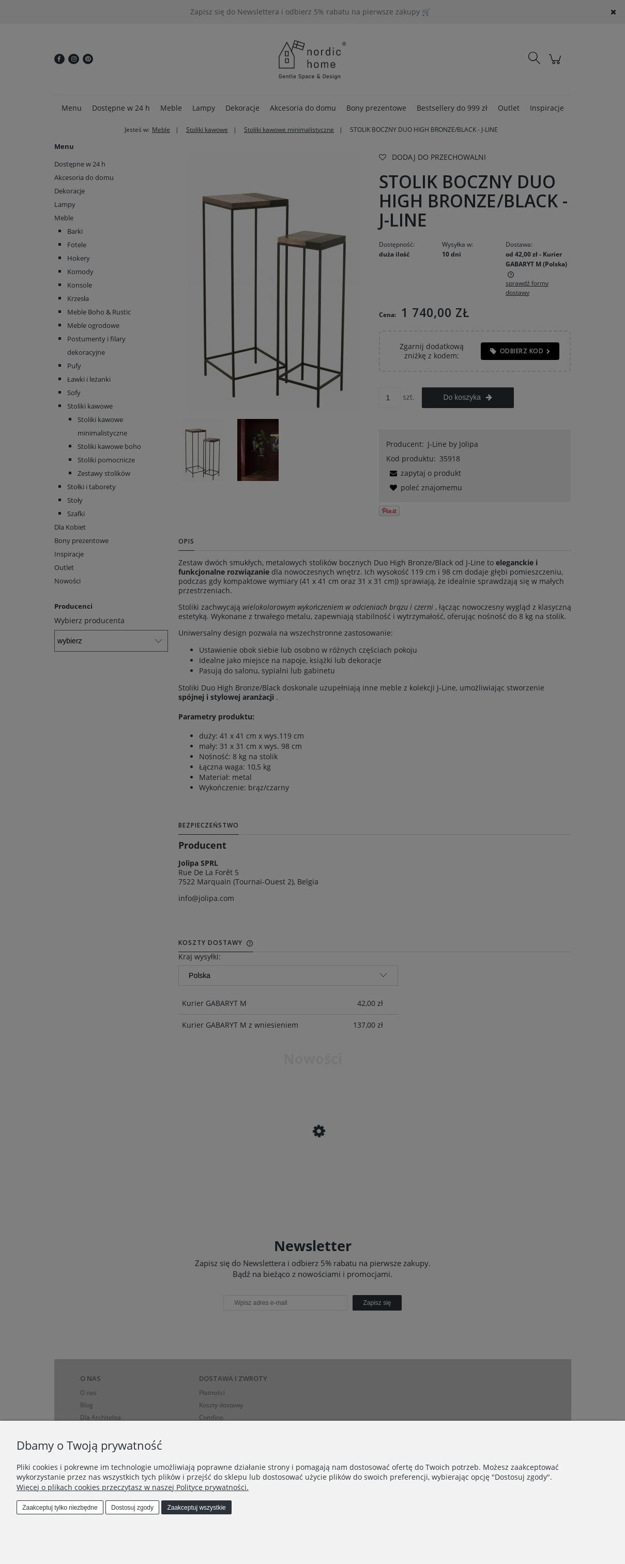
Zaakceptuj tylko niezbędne (59, 1507)
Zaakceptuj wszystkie (196, 1507)
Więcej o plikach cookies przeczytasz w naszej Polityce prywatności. (133, 1487)
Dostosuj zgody (132, 1507)
